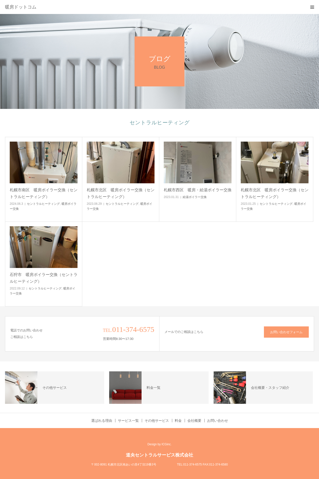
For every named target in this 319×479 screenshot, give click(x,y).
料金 (178, 420)
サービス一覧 (128, 420)
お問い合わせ (217, 420)
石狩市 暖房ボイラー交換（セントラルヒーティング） (44, 277)
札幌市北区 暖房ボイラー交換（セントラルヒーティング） (121, 193)
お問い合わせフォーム (286, 332)
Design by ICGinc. (160, 444)
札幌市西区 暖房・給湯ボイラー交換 (198, 190)
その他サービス (157, 420)
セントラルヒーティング (43, 204)
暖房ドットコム (20, 6)
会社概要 (194, 420)
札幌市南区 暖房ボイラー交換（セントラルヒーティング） (44, 193)
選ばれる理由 (101, 420)
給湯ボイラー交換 (195, 197)
